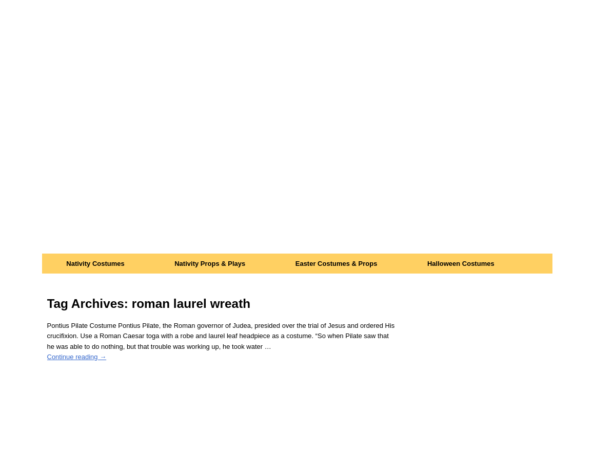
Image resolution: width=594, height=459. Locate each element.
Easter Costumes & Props (336, 263)
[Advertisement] (297, 176)
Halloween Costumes (460, 263)
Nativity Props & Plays (209, 263)
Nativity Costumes (95, 263)
